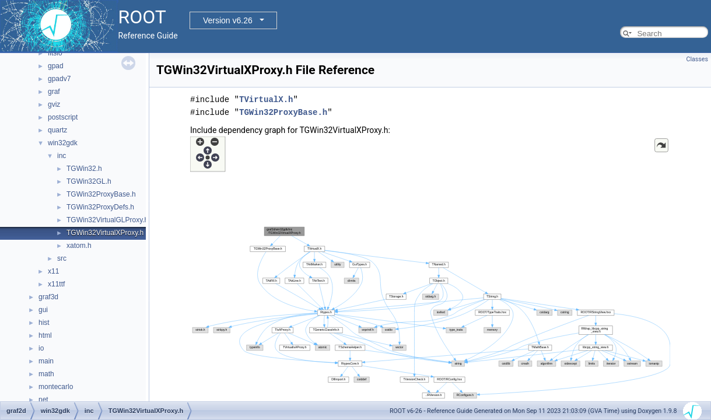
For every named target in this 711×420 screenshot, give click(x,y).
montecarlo (55, 387)
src (61, 258)
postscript (63, 117)
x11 (53, 271)
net (43, 400)
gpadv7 (59, 79)
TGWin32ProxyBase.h (101, 194)
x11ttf (56, 284)
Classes (697, 59)
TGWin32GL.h (88, 181)
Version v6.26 (228, 20)
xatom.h (79, 246)
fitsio (55, 53)
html (45, 335)
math (46, 374)
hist (44, 322)
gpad (56, 66)
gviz (54, 104)
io (41, 348)
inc (61, 156)
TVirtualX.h (266, 99)
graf (54, 92)
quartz (57, 130)
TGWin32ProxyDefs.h (100, 207)
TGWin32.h (84, 168)
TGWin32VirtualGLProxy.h (107, 220)
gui (43, 310)
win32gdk (63, 143)
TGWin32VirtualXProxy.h (104, 233)
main (46, 361)
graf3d (48, 297)
